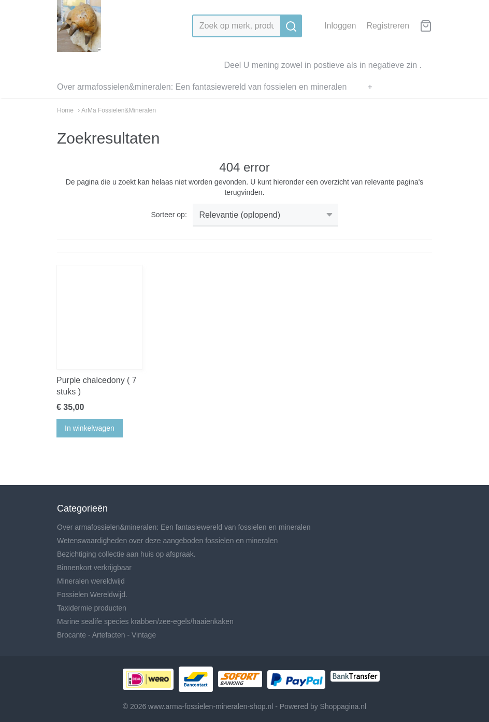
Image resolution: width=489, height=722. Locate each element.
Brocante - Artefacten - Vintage (106, 635)
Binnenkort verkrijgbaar (94, 567)
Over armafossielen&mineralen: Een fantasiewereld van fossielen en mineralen (202, 86)
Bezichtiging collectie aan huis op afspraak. (126, 554)
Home (65, 110)
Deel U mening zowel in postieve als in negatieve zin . (323, 65)
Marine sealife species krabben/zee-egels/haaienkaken (145, 621)
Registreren (387, 25)
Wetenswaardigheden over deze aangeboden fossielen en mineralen (167, 540)
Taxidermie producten (91, 608)
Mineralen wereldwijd (91, 581)
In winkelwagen (89, 428)
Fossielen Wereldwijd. (92, 594)
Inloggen (340, 25)
